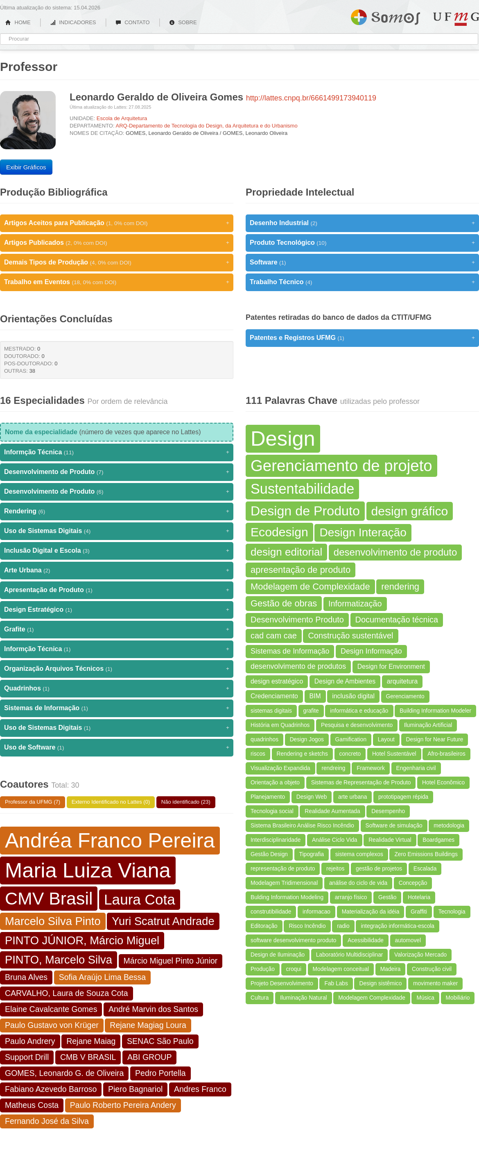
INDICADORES (73, 22)
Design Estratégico (116, 609)
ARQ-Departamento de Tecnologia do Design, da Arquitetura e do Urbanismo (206, 126)
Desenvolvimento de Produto (116, 472)
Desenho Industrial (362, 223)
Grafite (116, 629)
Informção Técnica (116, 452)
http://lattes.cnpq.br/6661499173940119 (311, 98)
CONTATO (132, 22)
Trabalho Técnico (362, 282)
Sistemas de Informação (116, 708)
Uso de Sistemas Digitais (116, 531)
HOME (18, 22)
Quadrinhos (116, 688)
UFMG (456, 19)
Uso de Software (116, 747)
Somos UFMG (385, 15)
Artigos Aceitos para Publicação (116, 223)
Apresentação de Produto (116, 590)
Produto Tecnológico (362, 242)
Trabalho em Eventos (116, 282)
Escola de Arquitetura (122, 118)
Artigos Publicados (116, 242)
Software (362, 262)
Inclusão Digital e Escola (116, 550)
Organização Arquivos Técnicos (116, 668)
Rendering (116, 511)
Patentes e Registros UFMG (362, 338)
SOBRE (183, 22)
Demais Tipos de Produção (116, 262)
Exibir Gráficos (26, 167)
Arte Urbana (116, 570)
